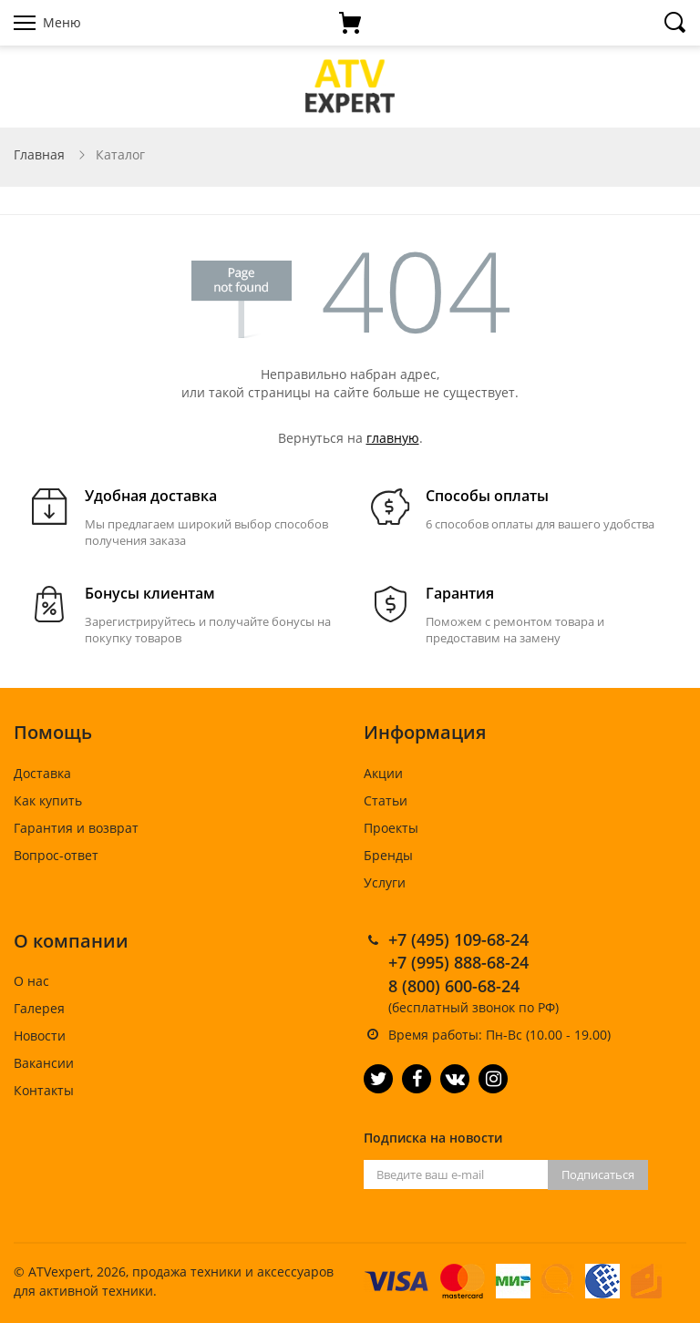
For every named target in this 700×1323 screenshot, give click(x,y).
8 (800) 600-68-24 (454, 986)
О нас (31, 981)
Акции (383, 773)
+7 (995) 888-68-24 (458, 962)
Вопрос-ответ (56, 855)
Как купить (48, 800)
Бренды (388, 855)
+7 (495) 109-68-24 (458, 939)
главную (392, 437)
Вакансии (44, 1063)
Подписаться (597, 1174)
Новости (40, 1035)
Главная (39, 154)
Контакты (44, 1090)
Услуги (385, 882)
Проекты (391, 827)
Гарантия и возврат (76, 827)
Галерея (39, 1008)
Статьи (385, 800)
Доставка (42, 773)
